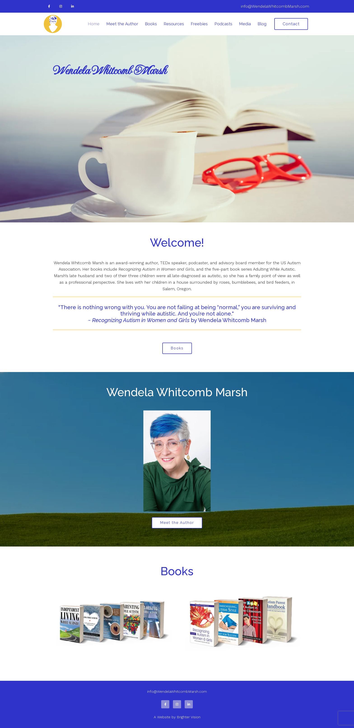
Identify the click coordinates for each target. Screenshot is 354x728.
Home (94, 23)
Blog (262, 23)
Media (245, 23)
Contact (291, 23)
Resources (174, 23)
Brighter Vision (188, 717)
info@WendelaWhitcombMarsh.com (275, 6)
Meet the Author (122, 23)
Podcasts (223, 23)
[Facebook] (49, 6)
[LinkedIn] (72, 6)
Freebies (199, 23)
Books (151, 23)
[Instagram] (61, 6)
